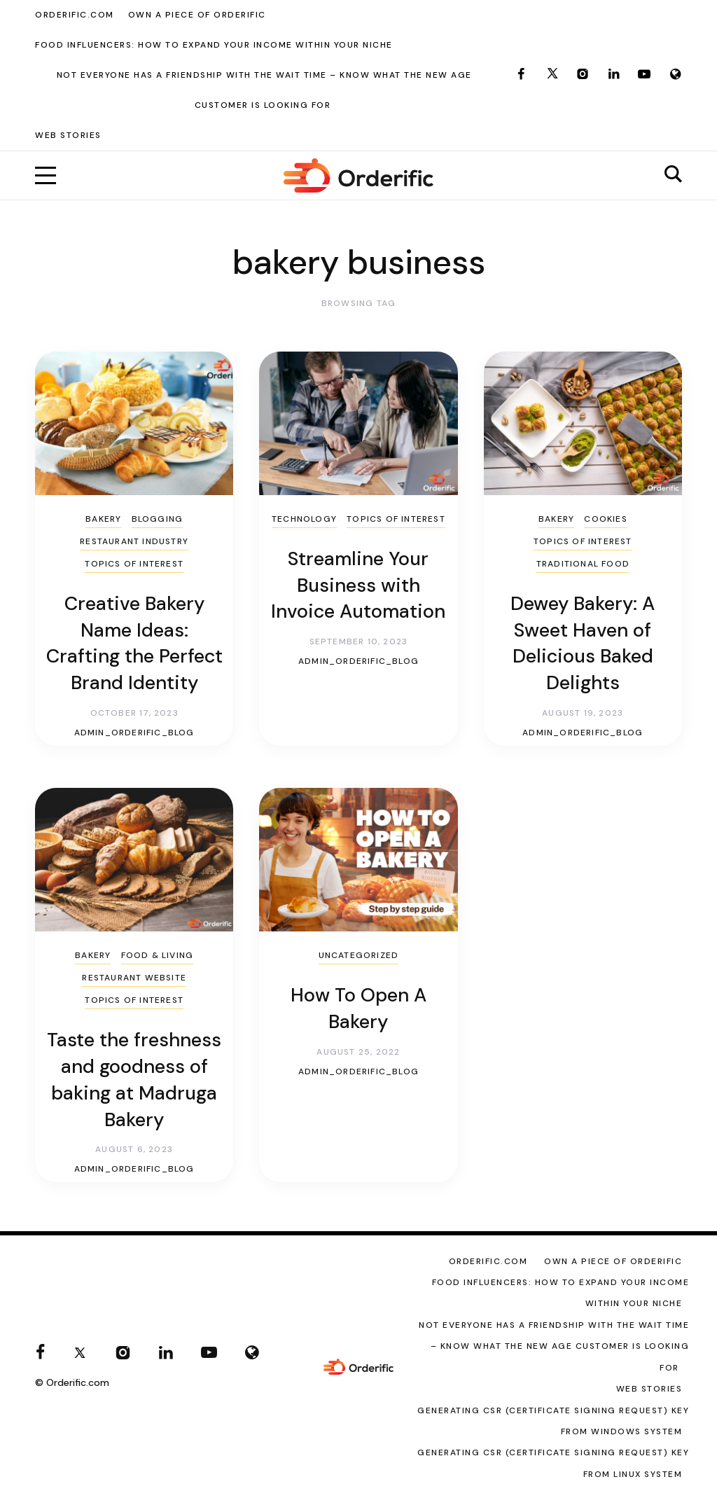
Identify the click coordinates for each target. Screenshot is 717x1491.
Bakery (103, 519)
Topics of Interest (134, 563)
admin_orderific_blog (134, 732)
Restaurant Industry (134, 541)
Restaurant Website (134, 977)
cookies (605, 519)
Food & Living (157, 955)
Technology (304, 519)
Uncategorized (359, 955)
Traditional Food (582, 563)
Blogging (157, 519)
